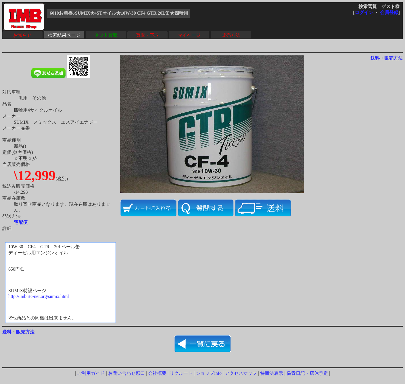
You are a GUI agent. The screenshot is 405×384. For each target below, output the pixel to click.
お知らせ (22, 35)
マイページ (189, 35)
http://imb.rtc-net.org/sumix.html (38, 296)
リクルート (181, 373)
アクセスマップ (241, 373)
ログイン (364, 12)
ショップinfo (209, 373)
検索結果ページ (64, 35)
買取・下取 (147, 35)
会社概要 (157, 373)
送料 (375, 58)
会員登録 (389, 12)
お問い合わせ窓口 (126, 373)
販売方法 (231, 35)
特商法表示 (271, 373)
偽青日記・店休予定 (307, 373)
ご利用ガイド (91, 373)
